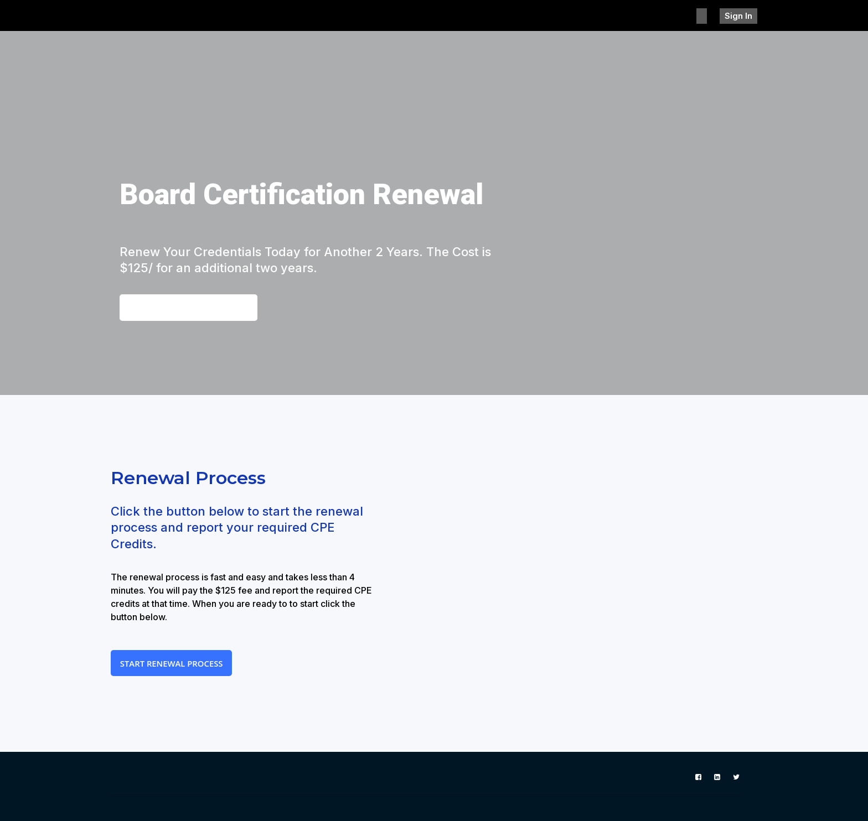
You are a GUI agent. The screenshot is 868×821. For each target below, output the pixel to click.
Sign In (742, 15)
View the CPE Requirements (194, 308)
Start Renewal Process (176, 667)
